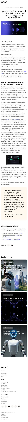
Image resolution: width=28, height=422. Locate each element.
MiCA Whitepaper (5, 415)
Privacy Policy (4, 417)
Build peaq (6, 239)
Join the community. (14, 239)
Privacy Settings (5, 419)
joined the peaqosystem (12, 119)
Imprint (3, 414)
